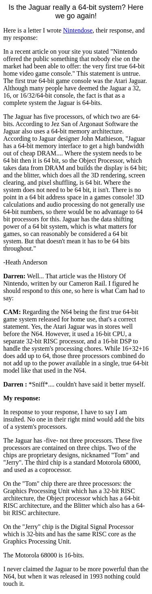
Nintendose (77, 30)
